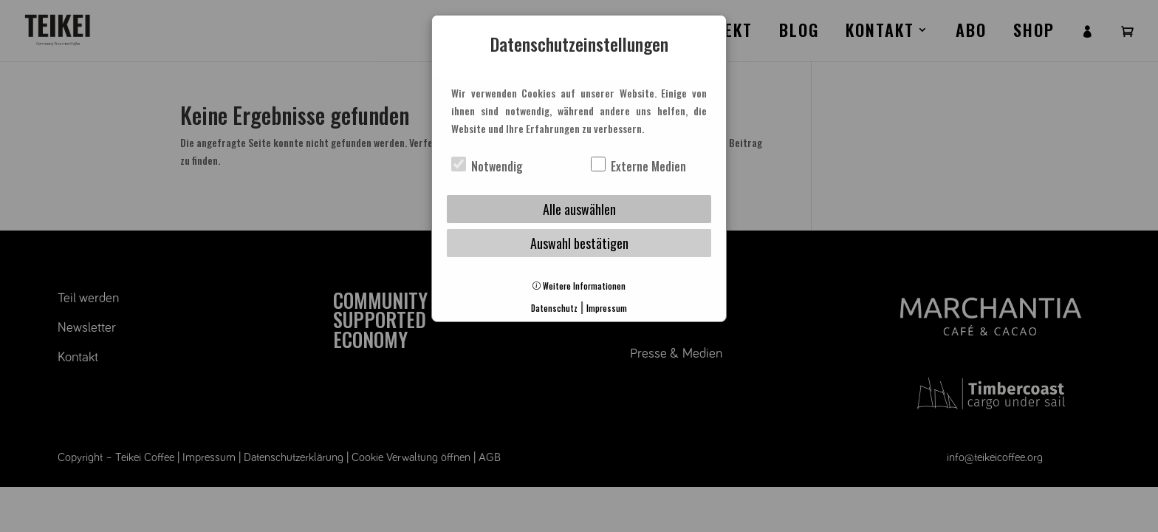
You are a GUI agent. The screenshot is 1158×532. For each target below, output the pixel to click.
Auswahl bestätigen (579, 243)
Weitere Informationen (579, 286)
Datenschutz (554, 308)
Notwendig (487, 166)
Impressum (606, 308)
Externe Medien (638, 166)
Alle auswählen (579, 209)
